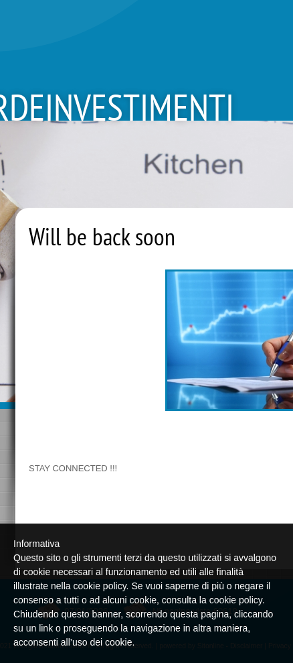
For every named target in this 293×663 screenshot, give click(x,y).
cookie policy (235, 600)
